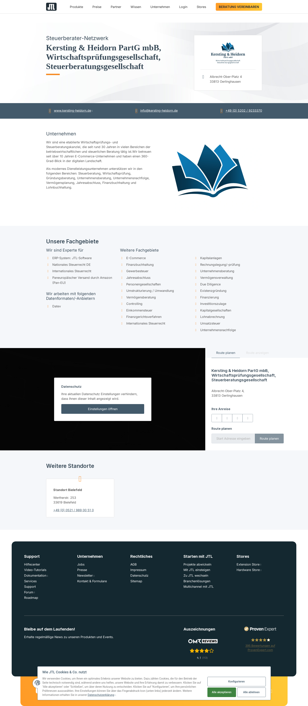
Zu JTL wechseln (195, 575)
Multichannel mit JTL (198, 586)
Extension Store (248, 564)
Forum (28, 592)
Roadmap (31, 598)
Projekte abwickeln (197, 564)
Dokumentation (35, 575)
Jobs (80, 564)
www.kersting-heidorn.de (68, 110)
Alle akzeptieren (221, 692)
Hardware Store (248, 570)
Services (30, 581)
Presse (82, 570)
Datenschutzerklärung (101, 694)
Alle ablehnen (251, 692)
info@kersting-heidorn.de (155, 110)
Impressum (138, 570)
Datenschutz (139, 575)
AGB (133, 564)
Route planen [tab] (225, 353)
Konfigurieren (236, 681)
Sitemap (136, 581)
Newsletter (85, 575)
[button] (76, 8)
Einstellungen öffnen (103, 409)
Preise (96, 7)
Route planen (269, 438)
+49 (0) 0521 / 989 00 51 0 (73, 510)
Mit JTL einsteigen (196, 570)
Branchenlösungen (196, 581)
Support (30, 586)
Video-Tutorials (35, 570)
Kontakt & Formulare (92, 581)
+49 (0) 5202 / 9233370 (240, 110)
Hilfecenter (32, 564)
